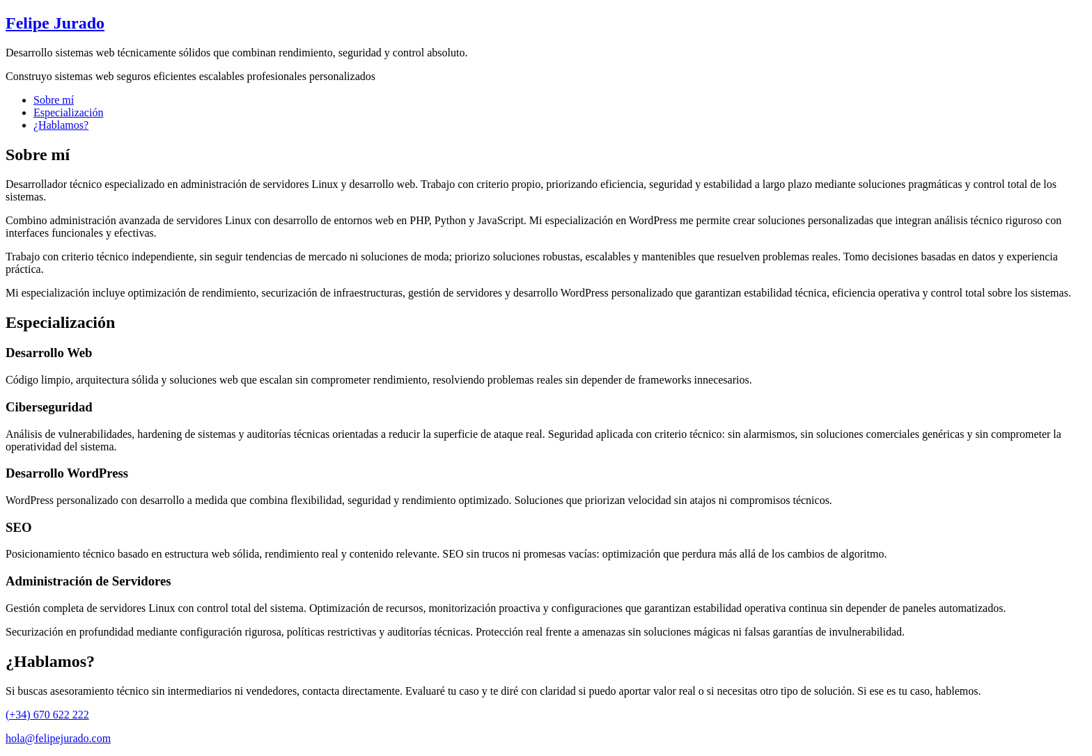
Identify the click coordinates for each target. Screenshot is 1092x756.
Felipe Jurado (55, 23)
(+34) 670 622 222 (47, 714)
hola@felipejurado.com (58, 738)
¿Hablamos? (60, 125)
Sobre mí (53, 100)
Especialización (68, 112)
